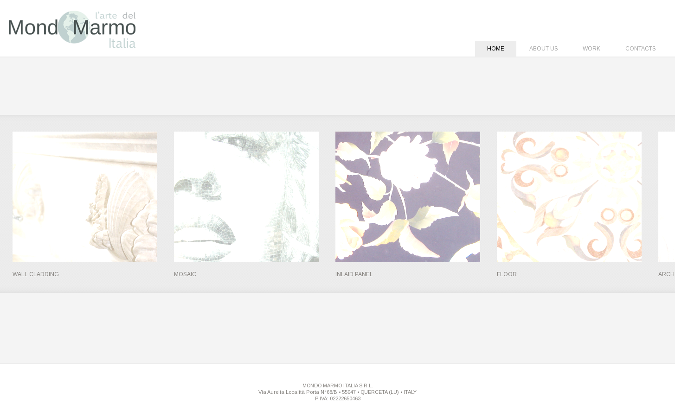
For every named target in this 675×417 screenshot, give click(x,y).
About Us (543, 48)
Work (591, 48)
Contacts (640, 48)
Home (495, 48)
